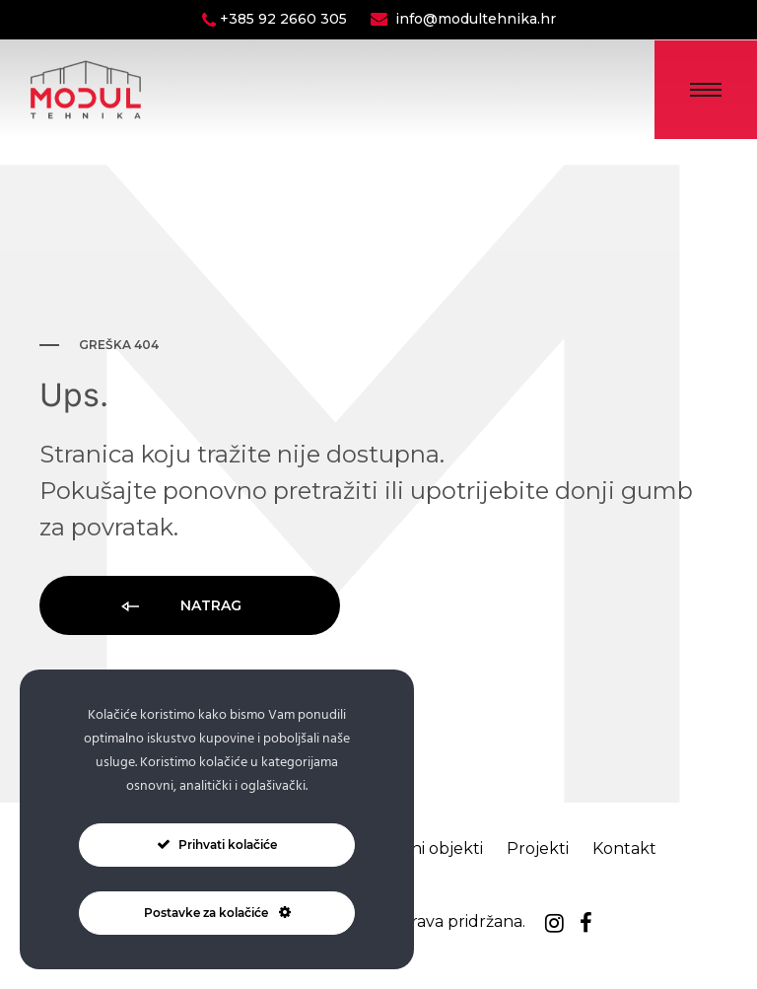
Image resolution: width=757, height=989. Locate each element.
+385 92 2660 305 (285, 19)
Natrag (179, 607)
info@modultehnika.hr (475, 19)
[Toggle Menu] (705, 89)
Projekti (538, 848)
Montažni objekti (417, 848)
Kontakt (624, 848)
